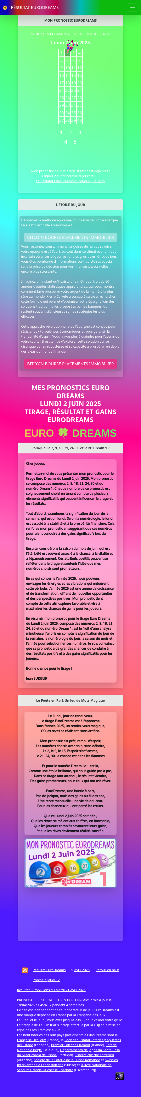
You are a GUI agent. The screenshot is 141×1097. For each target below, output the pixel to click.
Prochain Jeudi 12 (46, 980)
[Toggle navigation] (133, 7)
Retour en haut (107, 970)
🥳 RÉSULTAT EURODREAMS (30, 7)
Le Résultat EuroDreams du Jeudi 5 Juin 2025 (70, 181)
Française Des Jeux (31, 1040)
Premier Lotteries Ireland (70, 1045)
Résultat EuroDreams (49, 970)
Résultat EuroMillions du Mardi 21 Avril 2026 (51, 990)
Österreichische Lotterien (94, 1055)
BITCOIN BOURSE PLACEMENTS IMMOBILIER (70, 34)
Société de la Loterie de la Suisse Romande (67, 1060)
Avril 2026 (82, 970)
